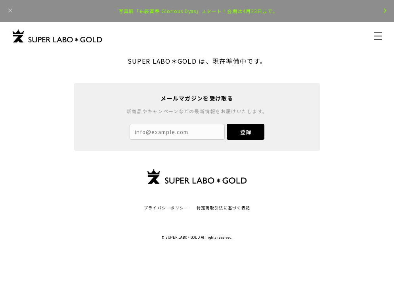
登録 (245, 132)
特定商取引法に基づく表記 (223, 208)
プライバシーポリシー (166, 208)
